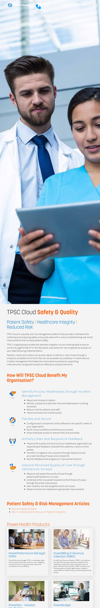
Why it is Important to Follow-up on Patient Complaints (38, 512)
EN (85, 4)
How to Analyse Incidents (24, 508)
